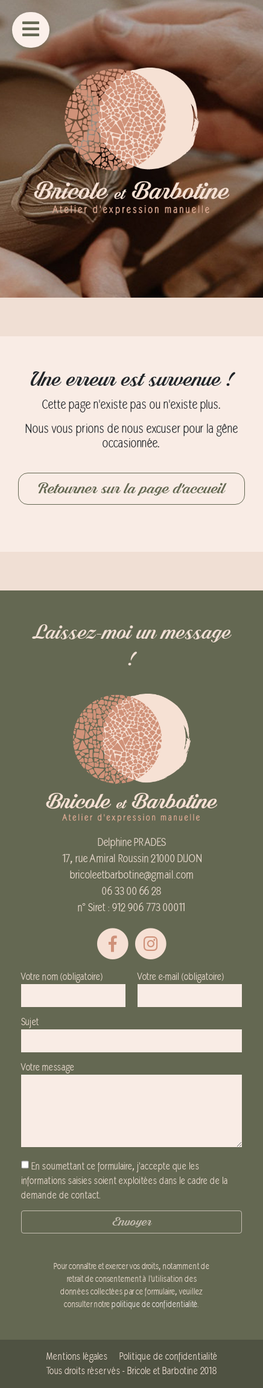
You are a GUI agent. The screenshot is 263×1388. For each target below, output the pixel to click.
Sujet (131, 1031)
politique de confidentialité (154, 1304)
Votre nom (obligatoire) (73, 986)
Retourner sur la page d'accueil (131, 489)
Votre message (131, 1106)
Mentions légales (76, 1356)
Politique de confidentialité (168, 1356)
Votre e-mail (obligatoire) (190, 986)
